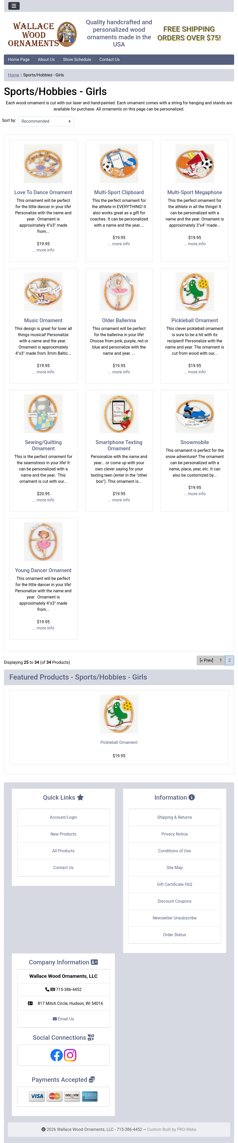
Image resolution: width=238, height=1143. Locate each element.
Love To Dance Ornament (43, 192)
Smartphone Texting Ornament (119, 445)
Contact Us (109, 59)
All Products (63, 850)
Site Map (175, 867)
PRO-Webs (186, 1129)
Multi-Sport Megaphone (194, 192)
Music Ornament (43, 320)
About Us (46, 59)
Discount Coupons (175, 901)
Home (13, 75)
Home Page (18, 59)
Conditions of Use (174, 850)
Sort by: (9, 120)
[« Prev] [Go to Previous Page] (206, 660)
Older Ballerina (119, 320)
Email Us (63, 1018)
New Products (63, 834)
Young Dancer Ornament (43, 570)
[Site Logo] (42, 35)
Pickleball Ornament (194, 320)
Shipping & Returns (174, 817)
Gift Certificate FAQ (174, 884)
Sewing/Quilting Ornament (43, 445)
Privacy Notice (174, 834)
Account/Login (63, 817)
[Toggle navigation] (14, 6)
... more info (43, 250)
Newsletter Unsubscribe (175, 918)
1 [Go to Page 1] (221, 660)
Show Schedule (77, 59)
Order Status (174, 934)
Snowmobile (194, 442)
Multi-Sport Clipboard (119, 192)
